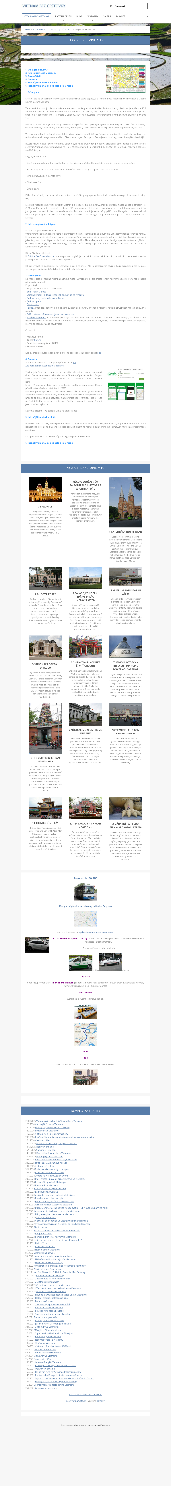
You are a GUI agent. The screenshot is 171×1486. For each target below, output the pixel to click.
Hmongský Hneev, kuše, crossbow (52, 1126)
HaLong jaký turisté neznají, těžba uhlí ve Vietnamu (61, 1294)
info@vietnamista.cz (76, 1400)
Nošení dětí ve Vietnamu (47, 1249)
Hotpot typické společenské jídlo (51, 1297)
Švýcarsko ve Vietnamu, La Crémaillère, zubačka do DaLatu (64, 1377)
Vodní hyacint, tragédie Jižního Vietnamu (54, 1384)
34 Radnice (45, 505)
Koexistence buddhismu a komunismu (53, 1255)
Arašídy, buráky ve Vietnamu (49, 1319)
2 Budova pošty (45, 593)
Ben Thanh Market (36, 291)
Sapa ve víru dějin (42, 1358)
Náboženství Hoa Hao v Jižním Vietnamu (55, 1258)
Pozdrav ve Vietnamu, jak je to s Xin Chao (56, 1142)
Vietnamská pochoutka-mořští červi (53, 1345)
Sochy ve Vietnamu (46, 1216)
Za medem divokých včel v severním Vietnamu (56, 1210)
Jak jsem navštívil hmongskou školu (53, 1323)
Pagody (30, 307)
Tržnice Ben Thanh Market (41, 255)
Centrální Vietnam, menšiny (50, 1274)
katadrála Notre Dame (53, 297)
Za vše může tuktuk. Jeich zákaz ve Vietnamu (58, 1287)
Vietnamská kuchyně (44, 1252)
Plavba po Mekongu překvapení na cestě (55, 1364)
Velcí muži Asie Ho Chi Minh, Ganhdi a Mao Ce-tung (59, 1271)
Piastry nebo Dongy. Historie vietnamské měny (59, 1374)
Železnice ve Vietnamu (46, 1387)
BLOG (79, 15)
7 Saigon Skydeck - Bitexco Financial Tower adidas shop (126, 665)
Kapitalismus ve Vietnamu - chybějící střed (56, 1158)
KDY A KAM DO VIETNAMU (36, 17)
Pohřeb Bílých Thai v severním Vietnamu (55, 1236)
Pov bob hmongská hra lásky (49, 1310)
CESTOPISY (92, 17)
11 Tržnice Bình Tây (45, 822)
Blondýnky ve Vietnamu (45, 1355)
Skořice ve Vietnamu (45, 1342)
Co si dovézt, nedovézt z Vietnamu (53, 1284)
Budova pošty (33, 297)
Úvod (27, 29)
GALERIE (107, 15)
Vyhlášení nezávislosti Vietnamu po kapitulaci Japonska (62, 1223)
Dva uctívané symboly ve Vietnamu (53, 1152)
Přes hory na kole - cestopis (49, 1197)
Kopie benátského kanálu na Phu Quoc (54, 1332)
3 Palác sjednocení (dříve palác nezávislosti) (85, 596)
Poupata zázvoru (43, 1232)
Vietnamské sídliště (44, 1165)
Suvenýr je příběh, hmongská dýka (52, 1313)
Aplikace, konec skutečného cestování (53, 1203)
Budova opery (34, 300)
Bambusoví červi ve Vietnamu (51, 1290)
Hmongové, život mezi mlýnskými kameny (56, 1380)
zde (99, 352)
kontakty (100, 1400)
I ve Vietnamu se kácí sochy (49, 1261)
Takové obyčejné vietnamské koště (52, 1303)
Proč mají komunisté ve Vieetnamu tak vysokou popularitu (64, 1136)
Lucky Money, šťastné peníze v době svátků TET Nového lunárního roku (71, 1207)
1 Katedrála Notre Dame (125, 531)
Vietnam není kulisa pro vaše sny (51, 1133)
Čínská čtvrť (33, 303)
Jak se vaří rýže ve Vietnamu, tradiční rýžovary (58, 1371)
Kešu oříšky (41, 1242)
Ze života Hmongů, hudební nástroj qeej (55, 1194)
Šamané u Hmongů (46, 1149)
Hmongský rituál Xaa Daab (49, 1155)
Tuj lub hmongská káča (45, 1316)
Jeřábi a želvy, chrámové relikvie (51, 1162)
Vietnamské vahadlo (45, 1245)
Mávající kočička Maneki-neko (49, 1329)
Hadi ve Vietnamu (45, 1146)
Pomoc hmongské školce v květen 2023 (54, 1200)
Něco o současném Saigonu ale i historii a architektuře (85, 484)
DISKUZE (120, 15)
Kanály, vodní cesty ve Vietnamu (50, 1187)
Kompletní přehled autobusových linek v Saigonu (85, 905)
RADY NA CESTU (63, 17)
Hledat (110, 6)
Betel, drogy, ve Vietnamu (48, 1335)
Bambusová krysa (44, 1300)
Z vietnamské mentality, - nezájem (52, 1168)
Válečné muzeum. (36, 316)
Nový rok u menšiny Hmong (48, 1268)
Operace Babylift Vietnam (48, 1361)
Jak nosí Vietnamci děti (45, 1348)
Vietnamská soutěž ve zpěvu (49, 1171)
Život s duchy (40, 1226)
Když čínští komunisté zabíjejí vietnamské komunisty (60, 1265)
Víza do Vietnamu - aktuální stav (85, 1393)
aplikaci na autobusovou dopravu (96, 931)
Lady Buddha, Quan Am (46, 1191)
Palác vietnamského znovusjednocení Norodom (50, 313)
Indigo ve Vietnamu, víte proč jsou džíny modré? (58, 1239)
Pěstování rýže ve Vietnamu (49, 1306)
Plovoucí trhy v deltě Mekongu (50, 1181)
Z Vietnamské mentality (47, 1281)
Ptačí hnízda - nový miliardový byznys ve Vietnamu (60, 1178)
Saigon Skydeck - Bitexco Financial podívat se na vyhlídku (55, 294)
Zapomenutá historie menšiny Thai (52, 1277)
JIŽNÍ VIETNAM (65, 29)
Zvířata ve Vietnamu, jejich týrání (51, 1175)
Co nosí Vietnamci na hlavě (47, 1351)
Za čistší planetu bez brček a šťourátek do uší (57, 1229)
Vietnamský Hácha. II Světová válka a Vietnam (59, 1120)
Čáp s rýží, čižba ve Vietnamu (49, 1123)
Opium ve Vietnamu (45, 1368)
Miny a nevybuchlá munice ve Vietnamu (55, 1213)
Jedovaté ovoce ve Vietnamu (49, 1339)
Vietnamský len (42, 1139)
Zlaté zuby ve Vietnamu (47, 1326)
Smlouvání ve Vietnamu (47, 1130)
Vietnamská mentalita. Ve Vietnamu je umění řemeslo (61, 1220)
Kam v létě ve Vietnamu (47, 1184)
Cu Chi (37, 339)
